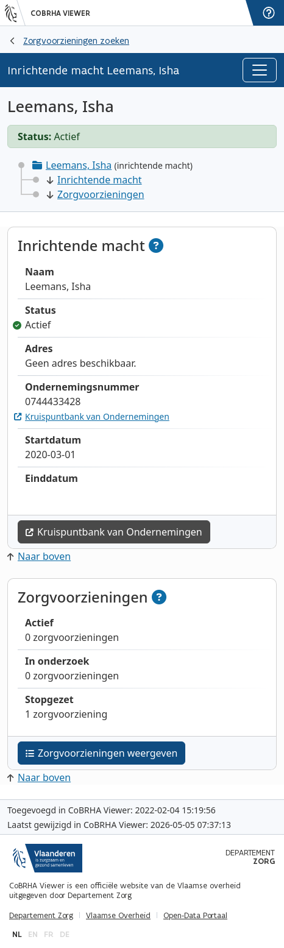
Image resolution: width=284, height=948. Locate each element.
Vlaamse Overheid (118, 915)
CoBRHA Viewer (60, 13)
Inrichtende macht (94, 179)
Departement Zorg (41, 915)
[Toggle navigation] (260, 70)
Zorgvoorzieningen (95, 194)
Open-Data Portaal (195, 915)
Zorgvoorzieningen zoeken (76, 40)
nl (17, 934)
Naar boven (39, 556)
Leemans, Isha (79, 165)
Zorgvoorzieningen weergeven (101, 753)
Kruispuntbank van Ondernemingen (91, 416)
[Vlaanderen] (15, 13)
